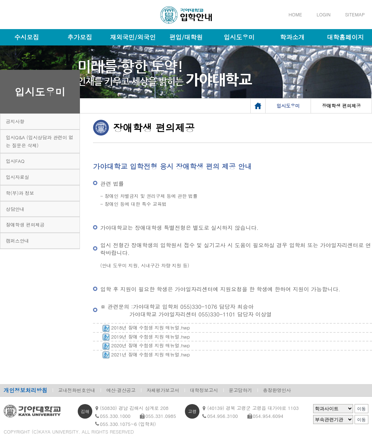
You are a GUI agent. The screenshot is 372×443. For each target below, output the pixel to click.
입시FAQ (15, 160)
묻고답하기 (240, 390)
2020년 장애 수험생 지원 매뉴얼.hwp (145, 345)
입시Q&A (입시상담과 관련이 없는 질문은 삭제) (39, 141)
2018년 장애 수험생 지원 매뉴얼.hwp (145, 327)
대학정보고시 (204, 390)
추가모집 (79, 37)
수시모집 (26, 37)
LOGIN (324, 14)
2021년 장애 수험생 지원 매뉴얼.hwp (145, 354)
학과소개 (292, 37)
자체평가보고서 (162, 390)
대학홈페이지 (345, 37)
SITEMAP (355, 14)
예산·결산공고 (121, 390)
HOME (295, 14)
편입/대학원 (186, 37)
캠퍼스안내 (17, 240)
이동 (361, 408)
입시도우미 (239, 37)
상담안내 (15, 208)
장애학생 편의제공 (25, 224)
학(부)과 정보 (20, 192)
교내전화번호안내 (76, 390)
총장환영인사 (277, 390)
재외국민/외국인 (133, 37)
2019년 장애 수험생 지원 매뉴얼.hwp (145, 336)
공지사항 (15, 121)
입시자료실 (17, 176)
